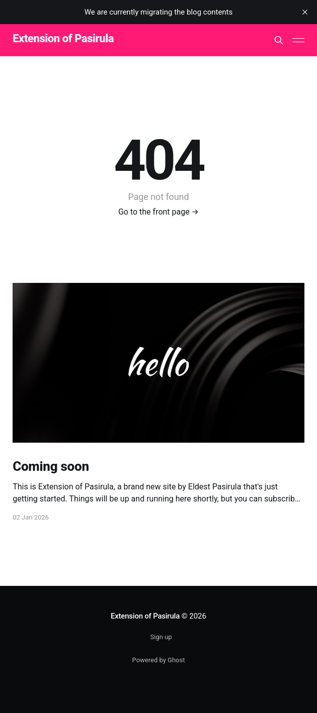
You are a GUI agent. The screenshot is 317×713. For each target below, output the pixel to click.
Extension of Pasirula (63, 39)
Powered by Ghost (158, 660)
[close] (305, 12)
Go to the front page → (158, 212)
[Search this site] (279, 40)
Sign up (161, 637)
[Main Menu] (298, 40)
